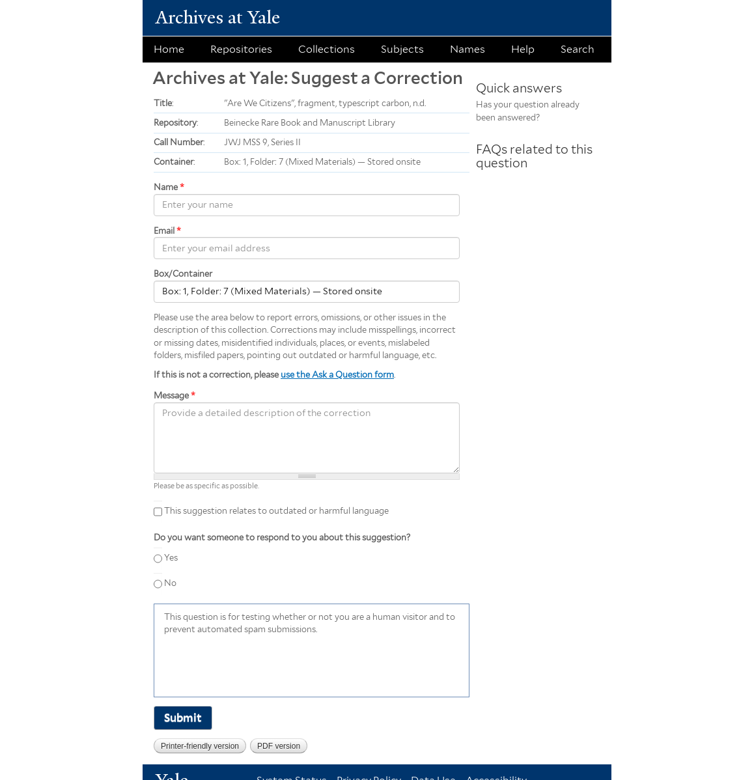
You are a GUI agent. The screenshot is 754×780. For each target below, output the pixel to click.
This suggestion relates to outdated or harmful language (276, 511)
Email (167, 231)
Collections (326, 49)
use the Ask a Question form (337, 375)
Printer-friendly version (200, 746)
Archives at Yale (218, 17)
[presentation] (263, 664)
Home (169, 49)
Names (467, 49)
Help (523, 49)
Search (577, 49)
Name (169, 187)
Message (174, 395)
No (170, 583)
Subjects (402, 49)
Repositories (241, 49)
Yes (171, 558)
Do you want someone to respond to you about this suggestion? (282, 537)
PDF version (278, 746)
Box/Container (183, 274)
